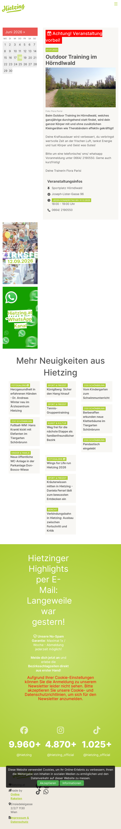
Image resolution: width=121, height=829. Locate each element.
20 (30, 57)
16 (10, 57)
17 (15, 57)
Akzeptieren (48, 783)
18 (20, 57)
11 (20, 51)
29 (5, 70)
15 (5, 57)
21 (34, 57)
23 (10, 64)
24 (15, 64)
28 (35, 64)
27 (30, 64)
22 (5, 64)
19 (24, 57)
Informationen (72, 783)
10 (15, 51)
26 (25, 64)
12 (24, 51)
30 (10, 70)
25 (20, 64)
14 (34, 51)
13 (29, 51)
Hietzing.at (13, 8)
